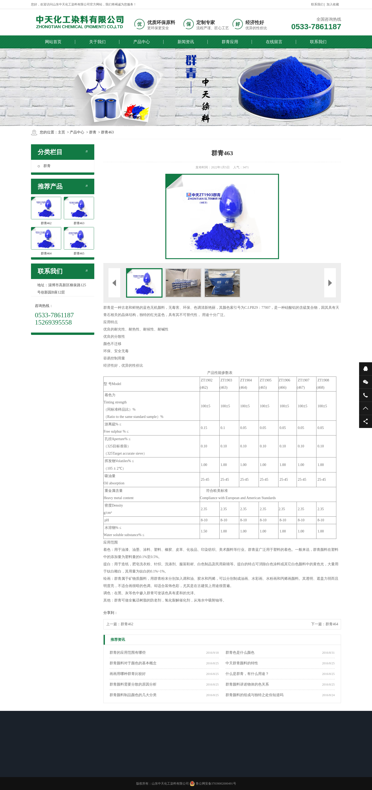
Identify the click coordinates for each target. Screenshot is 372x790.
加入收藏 (333, 4)
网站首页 (53, 42)
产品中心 (141, 42)
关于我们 (97, 42)
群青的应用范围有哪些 (128, 652)
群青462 (127, 624)
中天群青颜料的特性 (242, 663)
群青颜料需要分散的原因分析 (133, 684)
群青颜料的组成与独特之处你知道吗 (254, 695)
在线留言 (274, 42)
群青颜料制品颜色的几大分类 (133, 695)
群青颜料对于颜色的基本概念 (133, 663)
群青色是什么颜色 (240, 652)
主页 (61, 132)
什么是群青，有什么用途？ (247, 674)
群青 (44, 166)
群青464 (332, 624)
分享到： (110, 613)
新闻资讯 (185, 42)
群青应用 (230, 42)
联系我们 (317, 4)
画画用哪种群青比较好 (128, 674)
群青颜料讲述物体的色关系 (247, 684)
